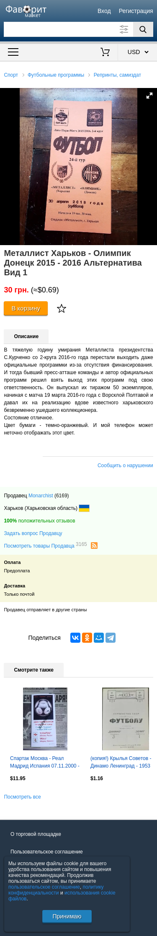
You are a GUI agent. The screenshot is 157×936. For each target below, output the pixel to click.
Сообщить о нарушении (125, 465)
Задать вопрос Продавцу (33, 533)
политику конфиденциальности (56, 890)
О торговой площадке (35, 834)
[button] (149, 95)
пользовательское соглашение (44, 887)
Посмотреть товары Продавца (45, 545)
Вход (104, 11)
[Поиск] (143, 29)
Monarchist (40, 496)
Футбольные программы (56, 75)
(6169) (61, 496)
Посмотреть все (22, 797)
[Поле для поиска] (78, 29)
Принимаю (66, 916)
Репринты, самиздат (117, 75)
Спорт (11, 75)
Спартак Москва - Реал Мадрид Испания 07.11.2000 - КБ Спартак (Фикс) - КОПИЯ (45, 763)
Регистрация (136, 11)
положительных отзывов (39, 521)
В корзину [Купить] (25, 308)
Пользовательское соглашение (46, 852)
